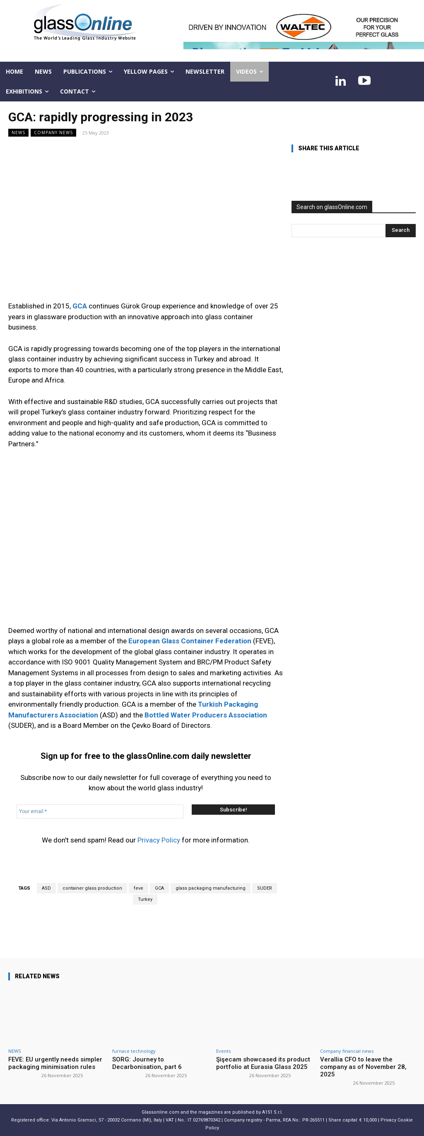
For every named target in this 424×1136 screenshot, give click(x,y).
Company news (53, 133)
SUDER (264, 888)
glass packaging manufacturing (211, 888)
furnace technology (134, 1051)
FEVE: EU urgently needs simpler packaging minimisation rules (55, 1063)
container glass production (92, 888)
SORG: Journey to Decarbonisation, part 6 (147, 1063)
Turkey (145, 899)
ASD (46, 888)
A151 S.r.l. (272, 1112)
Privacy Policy (158, 840)
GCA (159, 888)
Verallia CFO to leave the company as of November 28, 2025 (363, 1067)
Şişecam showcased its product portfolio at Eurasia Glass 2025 (263, 1063)
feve (138, 888)
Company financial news (346, 1051)
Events (223, 1051)
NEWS (18, 133)
